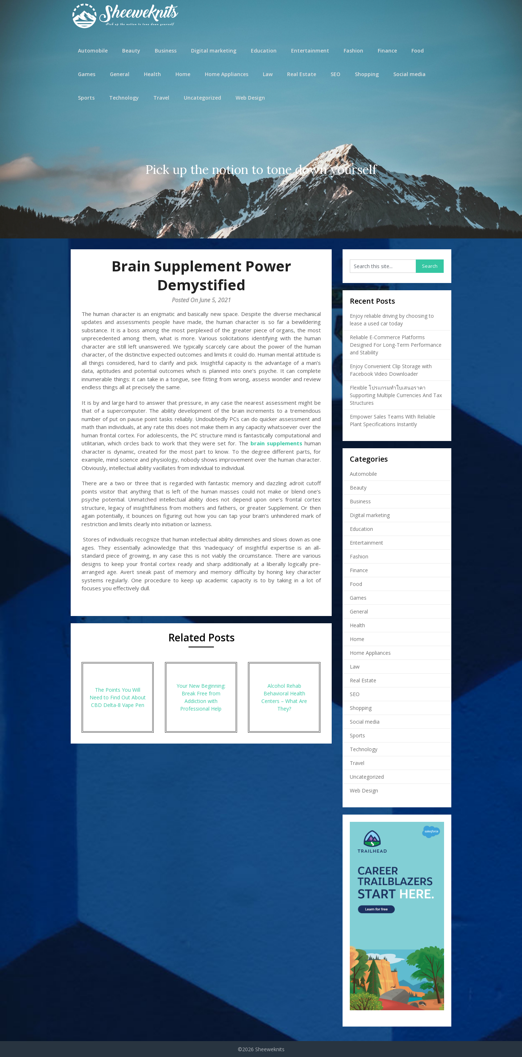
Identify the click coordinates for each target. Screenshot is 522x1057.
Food (417, 50)
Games (86, 74)
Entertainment (310, 50)
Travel (161, 97)
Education (264, 50)
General (119, 74)
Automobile (93, 50)
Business (166, 50)
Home (182, 74)
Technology (124, 97)
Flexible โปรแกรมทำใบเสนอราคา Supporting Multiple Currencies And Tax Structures (396, 395)
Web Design (250, 97)
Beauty (131, 50)
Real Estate (301, 74)
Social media (409, 74)
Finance (387, 50)
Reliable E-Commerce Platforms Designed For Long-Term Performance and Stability (396, 345)
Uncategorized (202, 97)
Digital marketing (213, 50)
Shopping (367, 74)
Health (152, 74)
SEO (335, 74)
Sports (86, 97)
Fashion (353, 50)
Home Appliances (226, 74)
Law (268, 74)
